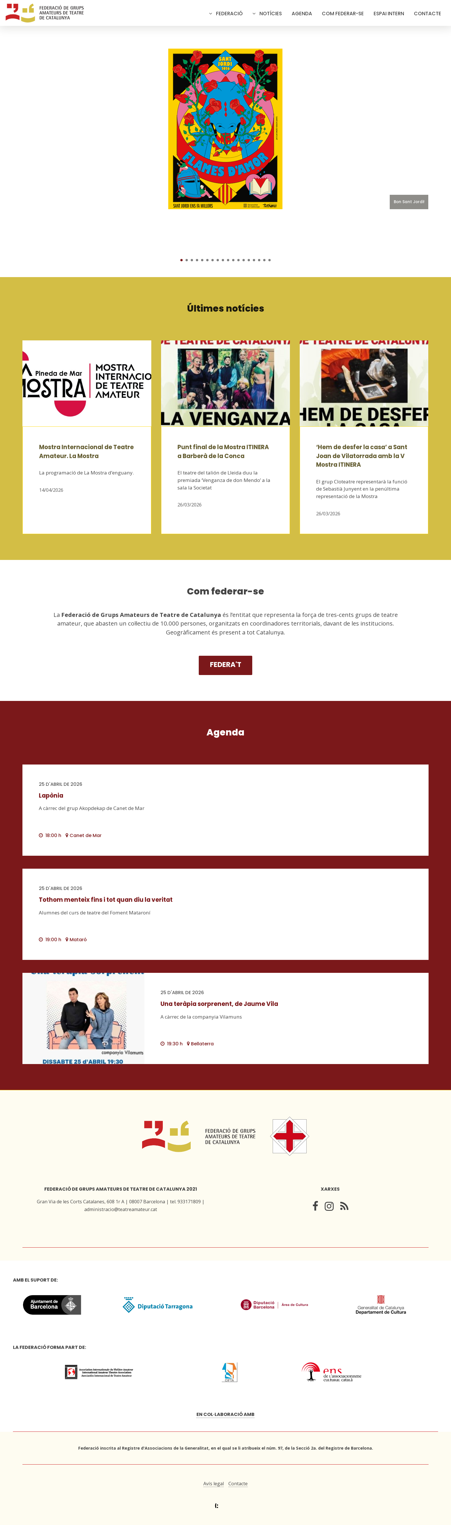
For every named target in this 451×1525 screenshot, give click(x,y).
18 (269, 260)
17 (264, 260)
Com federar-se (343, 13)
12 (238, 260)
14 (249, 260)
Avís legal (213, 1483)
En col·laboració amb (225, 1414)
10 (228, 260)
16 (259, 260)
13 (243, 260)
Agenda (302, 13)
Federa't (225, 664)
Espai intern (389, 13)
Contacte (427, 13)
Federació (229, 13)
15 (254, 260)
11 (233, 260)
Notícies (270, 13)
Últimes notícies (225, 308)
